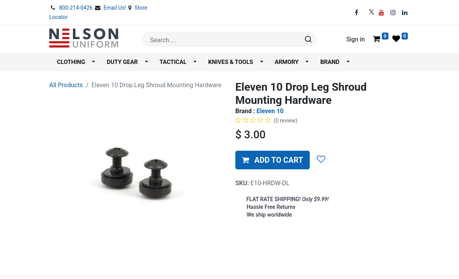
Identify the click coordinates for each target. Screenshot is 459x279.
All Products (66, 85)
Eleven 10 (270, 111)
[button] (272, 160)
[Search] (308, 39)
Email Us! (116, 8)
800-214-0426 (76, 8)
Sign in (355, 39)
